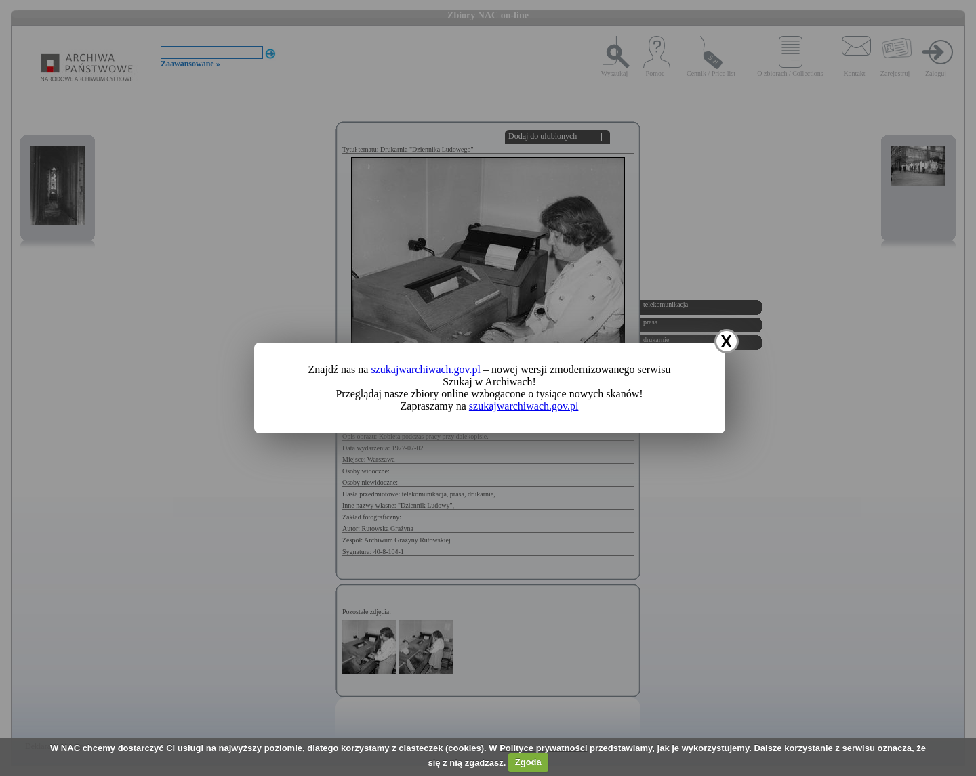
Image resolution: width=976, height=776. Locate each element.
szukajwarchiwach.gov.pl (426, 369)
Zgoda (528, 762)
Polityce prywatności (543, 748)
